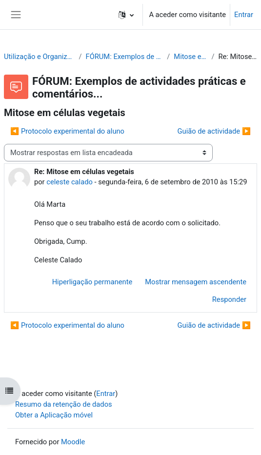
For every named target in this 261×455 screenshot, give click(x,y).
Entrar (243, 14)
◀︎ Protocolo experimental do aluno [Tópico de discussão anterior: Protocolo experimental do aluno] (67, 131)
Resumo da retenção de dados (63, 404)
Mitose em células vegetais (190, 56)
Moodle (73, 441)
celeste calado (69, 182)
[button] (126, 14)
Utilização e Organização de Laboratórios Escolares (39, 56)
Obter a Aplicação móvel (54, 415)
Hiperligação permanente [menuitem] (92, 281)
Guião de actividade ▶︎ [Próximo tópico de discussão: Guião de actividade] (214, 131)
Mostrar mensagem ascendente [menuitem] (195, 281)
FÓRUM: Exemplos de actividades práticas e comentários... (124, 56)
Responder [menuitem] (229, 299)
